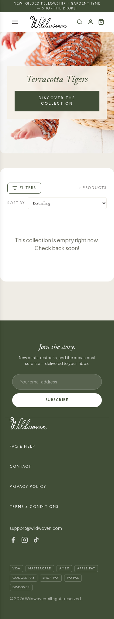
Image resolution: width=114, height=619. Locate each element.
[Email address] (57, 382)
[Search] (80, 22)
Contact (20, 466)
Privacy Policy (28, 486)
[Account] (91, 22)
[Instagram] (24, 540)
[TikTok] (36, 540)
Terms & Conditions (34, 507)
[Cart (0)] (101, 22)
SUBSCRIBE (57, 400)
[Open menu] (15, 22)
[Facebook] (13, 540)
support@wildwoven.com (36, 528)
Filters (24, 188)
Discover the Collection (57, 101)
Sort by (16, 203)
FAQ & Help (22, 446)
